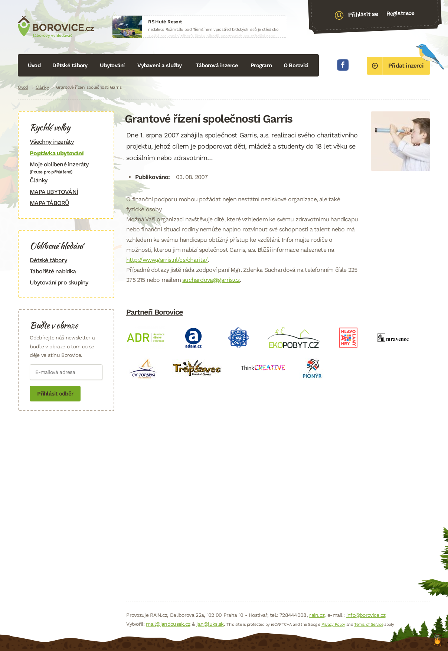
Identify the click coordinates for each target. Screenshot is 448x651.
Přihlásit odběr (55, 393)
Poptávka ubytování (57, 153)
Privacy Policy (333, 624)
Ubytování (112, 65)
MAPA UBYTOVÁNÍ (54, 191)
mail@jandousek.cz (168, 624)
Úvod (34, 65)
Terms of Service (368, 624)
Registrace (400, 13)
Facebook (343, 65)
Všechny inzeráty (51, 141)
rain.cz (316, 615)
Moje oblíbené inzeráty (66, 168)
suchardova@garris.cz (211, 279)
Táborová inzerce (217, 65)
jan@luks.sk (209, 624)
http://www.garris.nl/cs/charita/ (166, 259)
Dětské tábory (69, 65)
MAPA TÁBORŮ (49, 202)
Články (42, 87)
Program (261, 65)
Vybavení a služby (159, 65)
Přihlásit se (363, 14)
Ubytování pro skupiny (59, 282)
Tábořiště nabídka (53, 271)
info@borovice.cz (366, 615)
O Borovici (296, 65)
